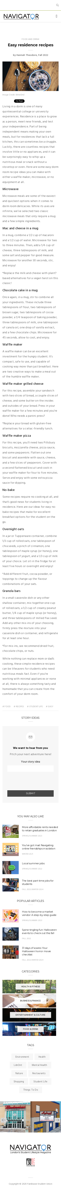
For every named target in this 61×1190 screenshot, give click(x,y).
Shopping (19, 1082)
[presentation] (26, 781)
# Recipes (19, 706)
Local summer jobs (33, 863)
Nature (19, 1073)
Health (42, 1057)
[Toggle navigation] (56, 16)
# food (6, 706)
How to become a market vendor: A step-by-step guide (39, 913)
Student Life (40, 1082)
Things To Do (30, 1090)
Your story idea (30, 762)
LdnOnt (18, 1065)
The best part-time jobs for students (38, 882)
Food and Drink (30, 39)
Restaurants (39, 1073)
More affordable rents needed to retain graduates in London (40, 829)
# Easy (49, 706)
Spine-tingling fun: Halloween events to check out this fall (39, 931)
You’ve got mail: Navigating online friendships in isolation (38, 847)
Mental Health (39, 1065)
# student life (35, 706)
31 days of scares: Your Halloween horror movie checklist (36, 951)
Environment (22, 1057)
